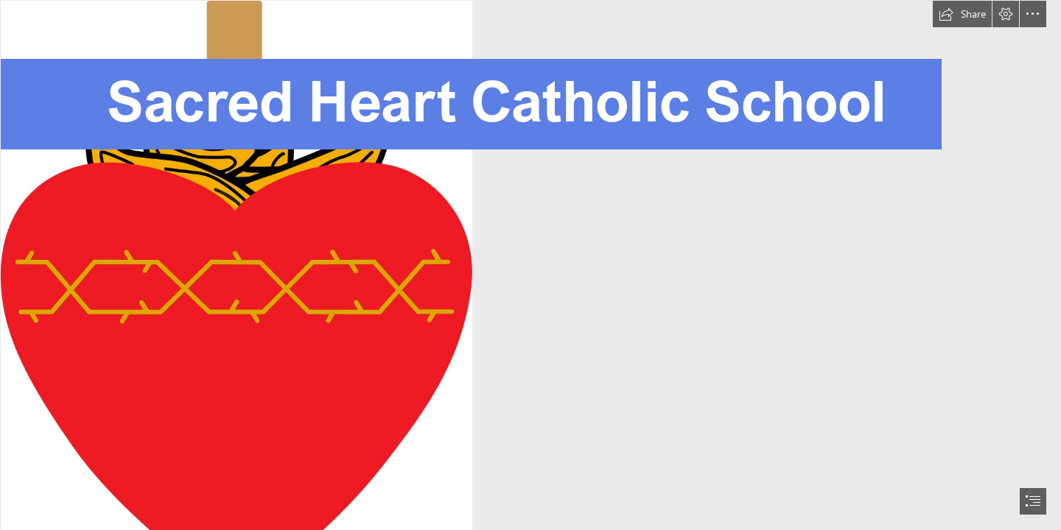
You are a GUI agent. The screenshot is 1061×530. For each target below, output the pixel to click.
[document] (530, 265)
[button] (962, 14)
